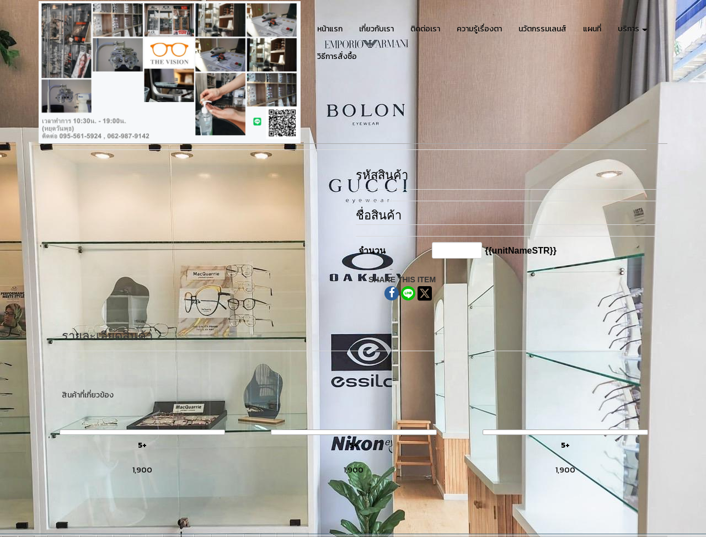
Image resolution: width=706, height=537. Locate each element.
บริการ (633, 29)
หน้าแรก (330, 29)
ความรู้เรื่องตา (479, 29)
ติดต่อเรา (425, 29)
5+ (142, 445)
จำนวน (372, 250)
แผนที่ (592, 29)
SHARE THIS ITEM (402, 279)
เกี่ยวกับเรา (376, 29)
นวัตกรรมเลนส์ (542, 29)
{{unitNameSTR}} (521, 250)
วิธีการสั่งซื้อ (337, 56)
